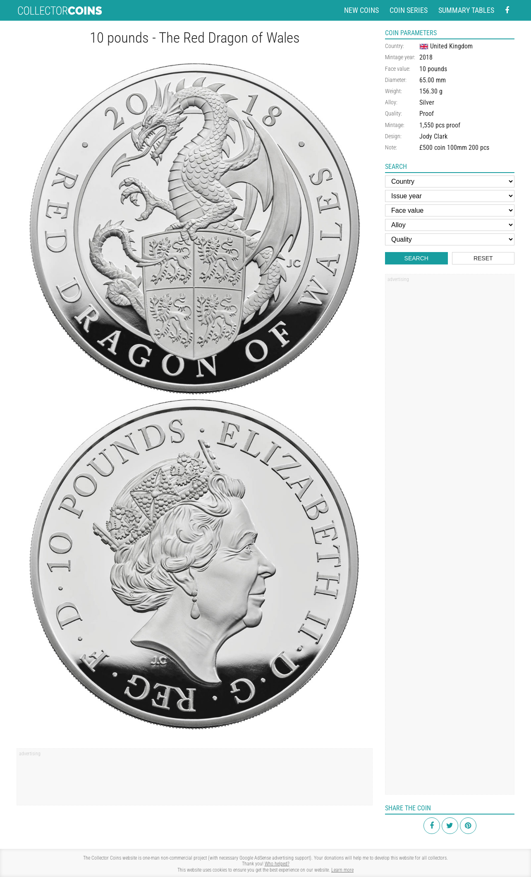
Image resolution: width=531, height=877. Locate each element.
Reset (483, 258)
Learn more (342, 870)
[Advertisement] (194, 779)
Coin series (409, 10)
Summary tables (466, 10)
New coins (361, 10)
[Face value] (449, 210)
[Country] (449, 181)
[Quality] (449, 239)
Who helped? (277, 864)
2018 (426, 57)
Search (416, 258)
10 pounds (433, 69)
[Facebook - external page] (507, 10)
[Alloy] (449, 225)
